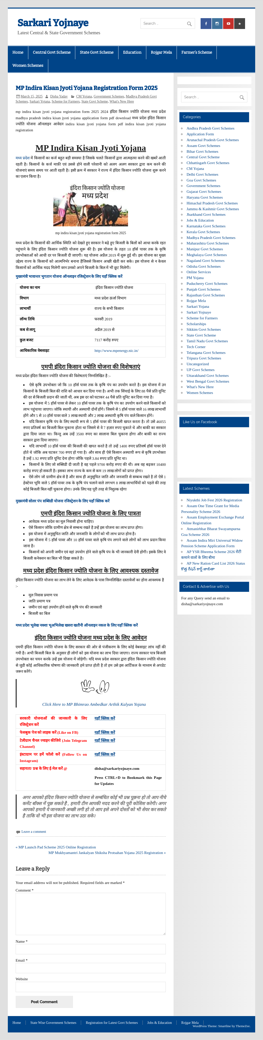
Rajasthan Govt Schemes (205, 295)
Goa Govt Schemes (201, 180)
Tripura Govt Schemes (203, 358)
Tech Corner (195, 347)
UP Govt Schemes (200, 370)
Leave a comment (33, 832)
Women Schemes (27, 65)
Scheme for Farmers (66, 101)
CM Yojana (84, 96)
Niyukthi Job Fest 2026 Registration (214, 500)
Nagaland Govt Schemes (205, 260)
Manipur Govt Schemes (204, 249)
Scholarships (196, 324)
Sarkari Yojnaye (52, 23)
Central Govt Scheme (51, 52)
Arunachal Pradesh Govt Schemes (212, 140)
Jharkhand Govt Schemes (205, 214)
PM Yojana (195, 278)
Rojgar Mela (161, 52)
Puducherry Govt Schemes (206, 283)
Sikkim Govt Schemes (203, 329)
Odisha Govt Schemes (203, 266)
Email (22, 960)
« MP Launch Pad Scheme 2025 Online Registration (56, 847)
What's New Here (122, 101)
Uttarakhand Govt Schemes (207, 375)
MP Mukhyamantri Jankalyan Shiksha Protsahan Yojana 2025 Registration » (107, 852)
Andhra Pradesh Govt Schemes (210, 128)
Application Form (200, 134)
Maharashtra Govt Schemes (207, 243)
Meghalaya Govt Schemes (206, 255)
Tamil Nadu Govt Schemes (207, 341)
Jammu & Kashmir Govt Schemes (212, 209)
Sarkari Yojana (40, 101)
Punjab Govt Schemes (203, 289)
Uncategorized (197, 364)
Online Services (198, 272)
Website (22, 979)
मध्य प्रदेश (23, 158)
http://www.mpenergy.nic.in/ (116, 350)
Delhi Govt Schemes (202, 174)
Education (132, 52)
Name (22, 941)
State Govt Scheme (96, 52)
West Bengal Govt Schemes (207, 381)
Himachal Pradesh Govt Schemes (212, 203)
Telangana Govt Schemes (205, 352)
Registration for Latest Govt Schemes (112, 1023)
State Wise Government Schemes (53, 1023)
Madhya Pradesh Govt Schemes (210, 237)
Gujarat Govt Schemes (203, 191)
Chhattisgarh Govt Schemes (207, 163)
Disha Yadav (59, 96)
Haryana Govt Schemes (204, 197)
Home (17, 52)
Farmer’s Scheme (196, 52)
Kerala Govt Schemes (203, 232)
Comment (25, 890)
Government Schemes (109, 96)
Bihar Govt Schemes (202, 151)
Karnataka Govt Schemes (205, 226)
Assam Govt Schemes (203, 145)
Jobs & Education (200, 220)
